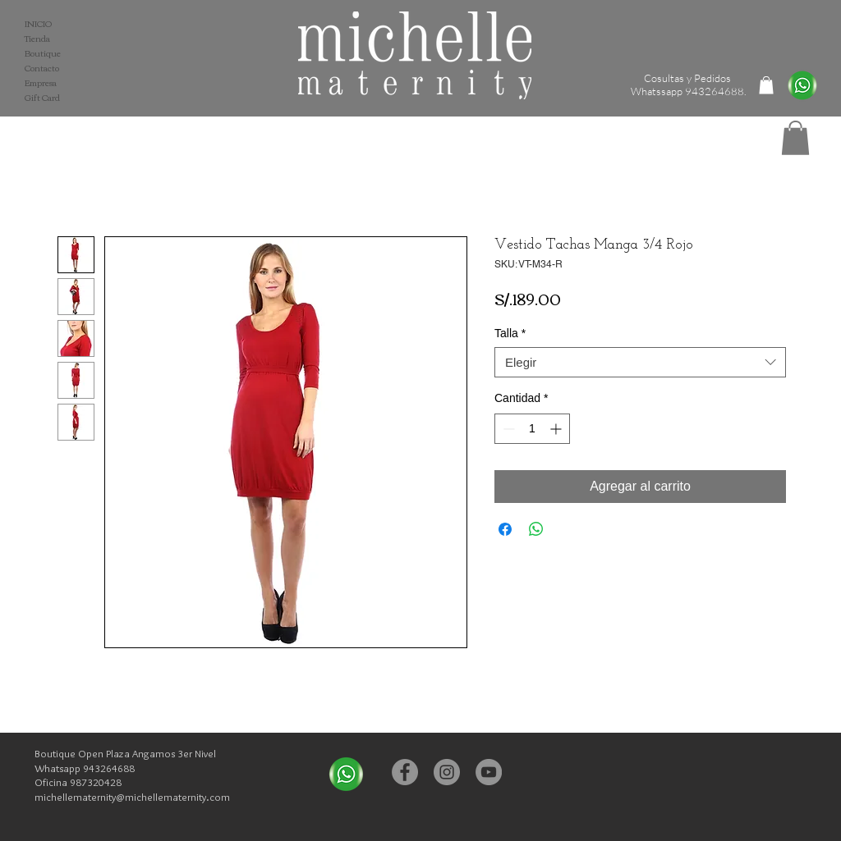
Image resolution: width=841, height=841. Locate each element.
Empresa (41, 82)
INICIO (38, 23)
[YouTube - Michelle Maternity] (489, 772)
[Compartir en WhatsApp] (536, 529)
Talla (510, 333)
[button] (795, 138)
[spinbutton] (532, 428)
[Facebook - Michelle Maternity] (405, 772)
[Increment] (557, 428)
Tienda (37, 38)
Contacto (42, 68)
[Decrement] (507, 428)
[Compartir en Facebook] (505, 529)
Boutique (43, 53)
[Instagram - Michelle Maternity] (447, 772)
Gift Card (42, 97)
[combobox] (640, 362)
